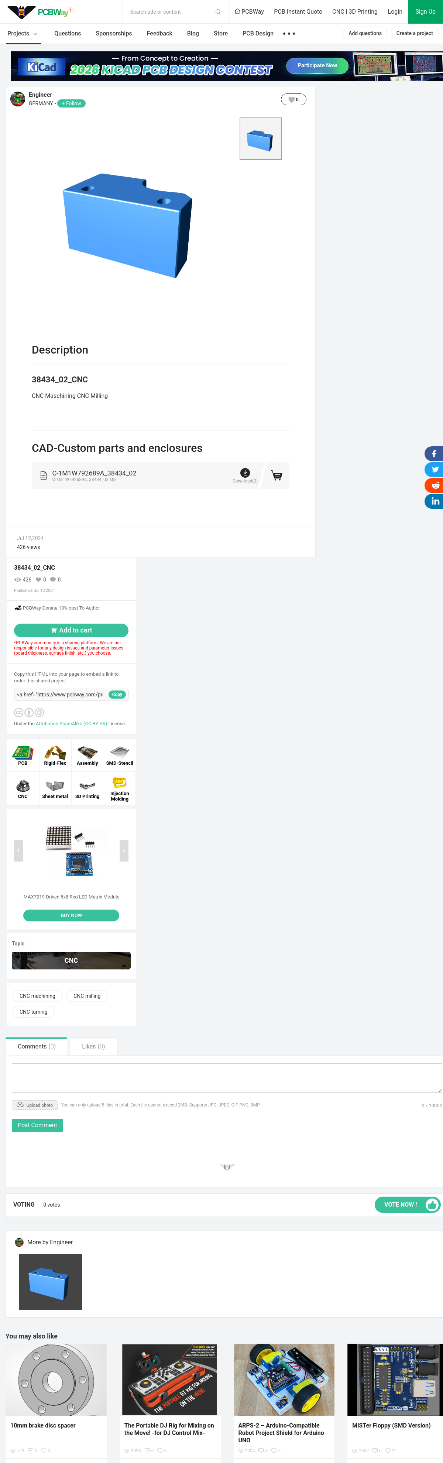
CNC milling (86, 996)
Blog (193, 33)
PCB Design (258, 33)
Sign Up (425, 11)
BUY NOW (71, 915)
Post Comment (37, 1125)
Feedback (159, 33)
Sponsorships (114, 33)
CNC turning (33, 1012)
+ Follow (71, 103)
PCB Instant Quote (298, 11)
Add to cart (71, 630)
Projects (23, 34)
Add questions (365, 33)
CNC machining (37, 996)
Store (221, 33)
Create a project (414, 33)
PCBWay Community (42, 12)
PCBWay (249, 11)
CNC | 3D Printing (355, 11)
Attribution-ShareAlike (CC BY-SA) (72, 723)
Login (395, 11)
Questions (67, 33)
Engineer (40, 95)
